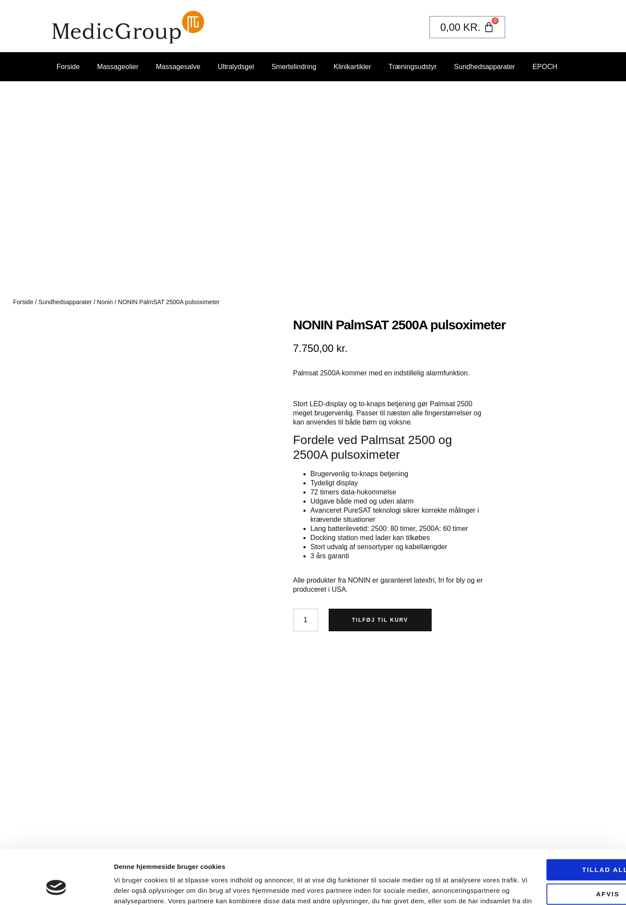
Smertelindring (293, 66)
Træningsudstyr (413, 66)
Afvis (553, 846)
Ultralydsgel (236, 66)
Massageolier (117, 66)
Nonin (105, 301)
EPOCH (545, 66)
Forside (68, 66)
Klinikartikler (352, 66)
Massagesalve (178, 66)
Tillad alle (553, 822)
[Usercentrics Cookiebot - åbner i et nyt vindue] (56, 888)
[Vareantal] (305, 620)
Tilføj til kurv (380, 620)
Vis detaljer (131, 888)
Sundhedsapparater (484, 66)
